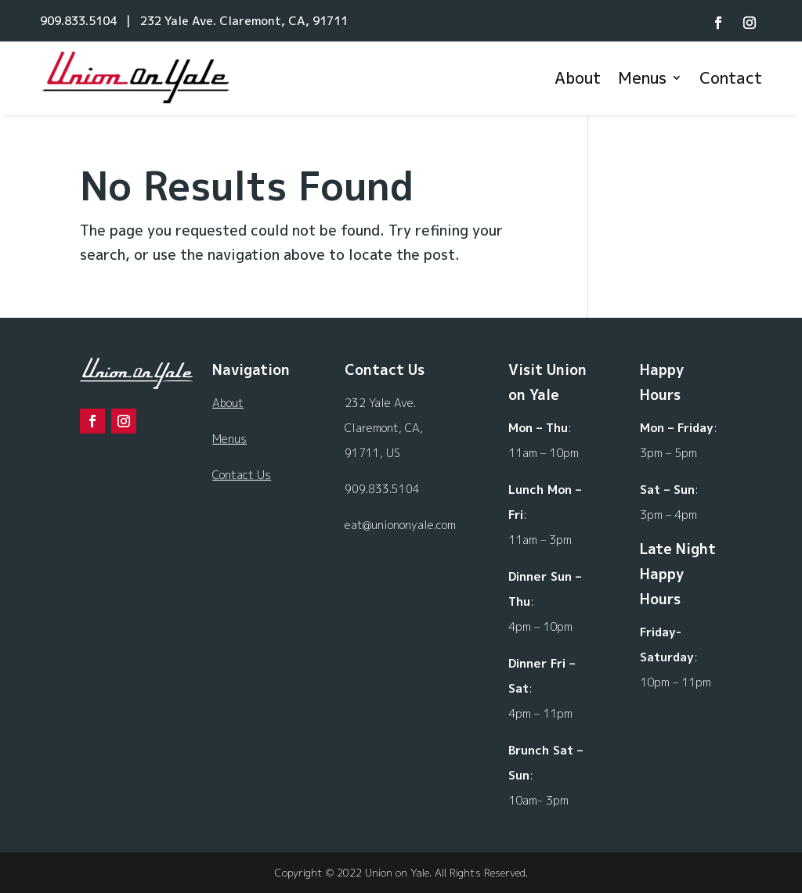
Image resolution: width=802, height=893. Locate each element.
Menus (642, 77)
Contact (730, 77)
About (578, 77)
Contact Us (241, 474)
